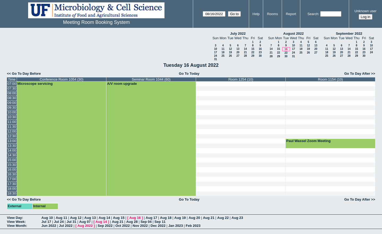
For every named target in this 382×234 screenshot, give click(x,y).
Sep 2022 (105, 226)
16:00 (11, 169)
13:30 (11, 146)
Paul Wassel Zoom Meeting (308, 141)
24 (215, 55)
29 (252, 55)
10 (215, 48)
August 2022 (293, 34)
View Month (16, 226)
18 (223, 52)
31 (215, 59)
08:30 (11, 98)
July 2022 (238, 34)
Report (291, 14)
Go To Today (189, 74)
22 (252, 52)
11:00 (11, 122)
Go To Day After (357, 74)
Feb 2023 (193, 226)
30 (260, 55)
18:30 (11, 193)
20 (237, 52)
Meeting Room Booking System (96, 22)
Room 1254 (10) (240, 79)
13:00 (11, 141)
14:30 (11, 155)
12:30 (11, 136)
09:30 (11, 107)
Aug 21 (208, 218)
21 (245, 52)
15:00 (11, 160)
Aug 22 (223, 218)
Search (312, 14)
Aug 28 (132, 222)
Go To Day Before (26, 74)
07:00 (11, 84)
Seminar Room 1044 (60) (151, 79)
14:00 (11, 150)
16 (260, 48)
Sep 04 (146, 222)
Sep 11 (160, 222)
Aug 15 (118, 218)
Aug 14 (104, 218)
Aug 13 (90, 218)
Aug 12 (75, 218)
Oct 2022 (122, 226)
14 (245, 48)
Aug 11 (61, 218)
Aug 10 (47, 218)
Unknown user (365, 11)
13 (237, 48)
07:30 (11, 88)
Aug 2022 (85, 226)
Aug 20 (194, 218)
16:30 (11, 174)
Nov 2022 (140, 226)
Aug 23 (237, 218)
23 (260, 52)
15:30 (11, 165)
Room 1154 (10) (330, 79)
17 (215, 52)
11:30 (11, 127)
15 (252, 48)
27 (237, 55)
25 (223, 55)
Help (256, 14)
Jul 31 (71, 222)
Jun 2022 (48, 226)
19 (230, 52)
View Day (14, 218)
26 (230, 55)
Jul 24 (59, 222)
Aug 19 (180, 218)
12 (230, 48)
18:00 (11, 189)
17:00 (11, 179)
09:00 (11, 103)
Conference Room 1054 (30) (62, 79)
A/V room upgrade (122, 84)
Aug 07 (84, 222)
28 (245, 55)
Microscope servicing (35, 84)
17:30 (11, 184)
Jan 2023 (175, 226)
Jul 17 (46, 222)
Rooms (272, 14)
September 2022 (349, 34)
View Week (16, 222)
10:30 (11, 117)
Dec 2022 (158, 226)
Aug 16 (135, 218)
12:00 (11, 131)
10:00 (11, 112)
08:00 (11, 93)
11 (223, 48)
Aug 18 (165, 218)
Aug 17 (151, 218)
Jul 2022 (65, 226)
